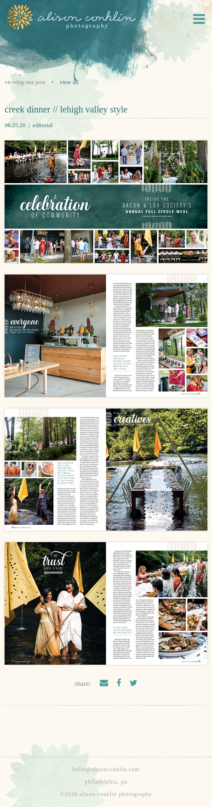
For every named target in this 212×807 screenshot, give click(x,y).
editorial (42, 125)
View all (69, 81)
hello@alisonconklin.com (105, 769)
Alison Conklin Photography (70, 17)
